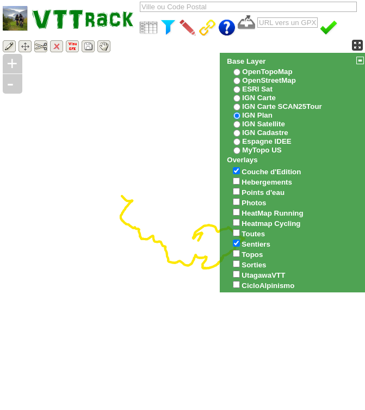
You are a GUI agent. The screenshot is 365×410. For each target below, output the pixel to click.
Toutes (253, 234)
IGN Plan (257, 115)
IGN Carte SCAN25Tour (281, 106)
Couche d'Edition (271, 172)
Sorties (254, 265)
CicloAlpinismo (268, 286)
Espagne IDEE (266, 141)
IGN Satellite (263, 124)
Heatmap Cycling (271, 223)
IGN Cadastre (265, 132)
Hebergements (267, 182)
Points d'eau (263, 192)
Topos (252, 254)
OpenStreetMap (269, 80)
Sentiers (256, 244)
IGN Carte (258, 98)
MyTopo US (261, 150)
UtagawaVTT (263, 275)
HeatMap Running (272, 213)
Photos (254, 203)
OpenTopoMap (267, 72)
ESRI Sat (257, 89)
